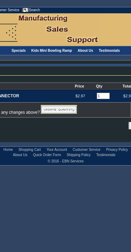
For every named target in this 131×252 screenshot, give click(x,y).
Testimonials (109, 50)
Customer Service (86, 150)
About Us (85, 50)
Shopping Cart (30, 150)
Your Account (56, 150)
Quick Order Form (47, 155)
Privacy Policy (117, 150)
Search (34, 10)
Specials (19, 50)
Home (8, 150)
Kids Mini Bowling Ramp (51, 50)
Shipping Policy (78, 155)
